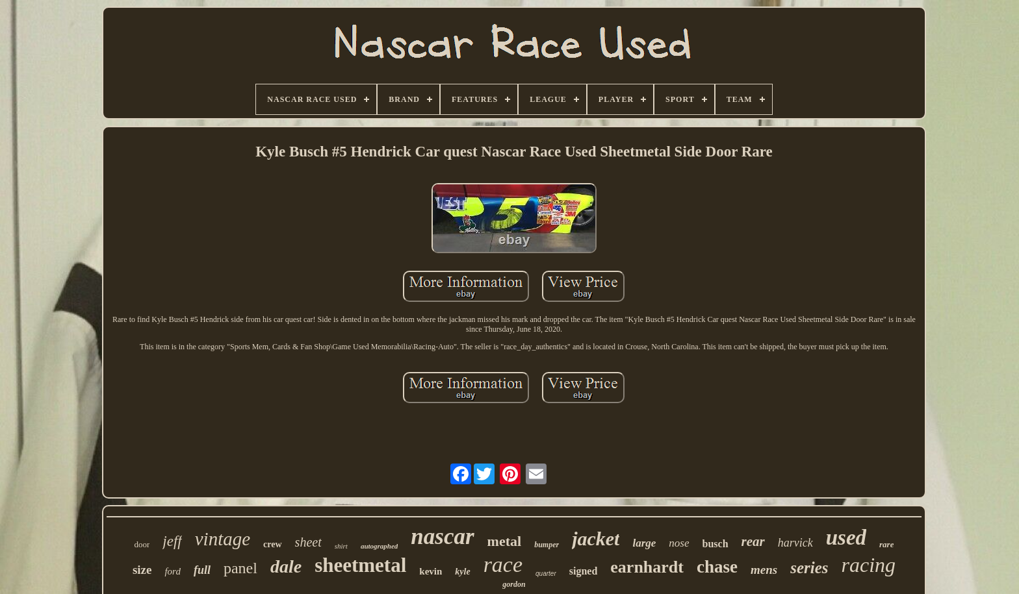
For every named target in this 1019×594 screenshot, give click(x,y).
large (644, 543)
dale (286, 566)
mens (764, 569)
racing (869, 564)
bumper (546, 544)
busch (716, 543)
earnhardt (647, 567)
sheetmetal (360, 565)
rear (753, 541)
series (809, 567)
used (846, 537)
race (503, 564)
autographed (379, 546)
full (202, 569)
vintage (222, 538)
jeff (171, 541)
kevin (430, 571)
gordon (513, 584)
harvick (795, 542)
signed (583, 570)
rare (886, 544)
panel (240, 568)
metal (504, 541)
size (142, 569)
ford (172, 571)
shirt (341, 546)
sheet (308, 542)
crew (272, 544)
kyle (462, 571)
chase (717, 566)
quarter (545, 573)
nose (679, 543)
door (142, 544)
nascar (442, 536)
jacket (595, 538)
